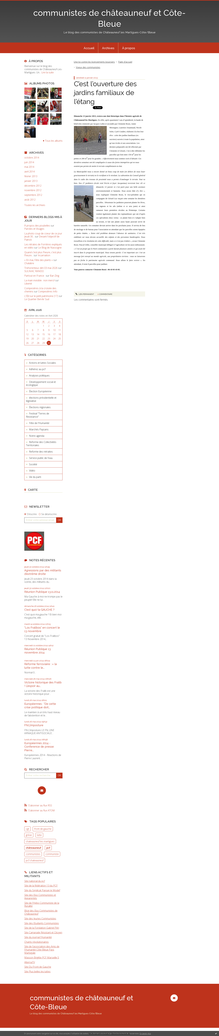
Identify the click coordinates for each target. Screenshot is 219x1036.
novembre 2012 (32, 190)
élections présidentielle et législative (41, 399)
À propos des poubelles (37, 225)
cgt (27, 828)
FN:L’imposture (33, 725)
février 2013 (30, 176)
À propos (128, 48)
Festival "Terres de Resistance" (37, 415)
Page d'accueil (125, 61)
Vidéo (32, 470)
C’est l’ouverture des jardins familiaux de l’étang (105, 93)
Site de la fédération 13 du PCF (41, 885)
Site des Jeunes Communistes (40, 918)
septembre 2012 (33, 195)
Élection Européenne (40, 391)
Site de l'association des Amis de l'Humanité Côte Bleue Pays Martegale (41, 949)
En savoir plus (145, 1033)
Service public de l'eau (41, 458)
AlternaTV (29, 962)
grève (29, 835)
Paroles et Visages (34, 228)
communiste (52, 854)
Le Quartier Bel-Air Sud (36, 299)
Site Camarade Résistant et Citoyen (43, 932)
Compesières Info (47, 291)
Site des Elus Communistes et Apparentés (40, 896)
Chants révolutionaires (36, 942)
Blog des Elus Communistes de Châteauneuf (40, 912)
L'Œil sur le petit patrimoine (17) (41, 296)
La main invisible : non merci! (39, 280)
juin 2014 (29, 162)
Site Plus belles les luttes (37, 971)
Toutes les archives (34, 205)
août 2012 (29, 199)
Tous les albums (54, 140)
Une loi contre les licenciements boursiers (94, 61)
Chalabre (29, 263)
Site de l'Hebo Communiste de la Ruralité (41, 904)
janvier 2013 (30, 181)
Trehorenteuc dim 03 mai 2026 (40, 268)
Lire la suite (47, 72)
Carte (33, 489)
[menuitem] (89, 48)
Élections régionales (40, 407)
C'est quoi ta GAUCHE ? (39, 609)
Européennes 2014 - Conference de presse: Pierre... (39, 747)
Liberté (28, 283)
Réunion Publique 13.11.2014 (42, 591)
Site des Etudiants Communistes (41, 923)
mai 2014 (29, 166)
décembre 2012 (32, 185)
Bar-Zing (54, 275)
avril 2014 (29, 171)
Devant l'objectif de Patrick (41, 238)
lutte (39, 835)
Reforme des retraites (41, 451)
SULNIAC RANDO (34, 271)
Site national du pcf (34, 881)
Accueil (89, 48)
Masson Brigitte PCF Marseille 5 (41, 957)
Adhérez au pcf (37, 369)
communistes (33, 854)
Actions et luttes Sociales (42, 362)
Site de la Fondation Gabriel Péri (41, 927)
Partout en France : (34, 275)
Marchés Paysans (39, 429)
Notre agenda (36, 435)
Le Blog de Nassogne (50, 247)
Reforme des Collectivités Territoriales (41, 443)
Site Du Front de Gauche (37, 966)
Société (33, 464)
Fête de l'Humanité (39, 423)
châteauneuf (33, 847)
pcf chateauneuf (34, 860)
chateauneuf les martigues (40, 841)
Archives (108, 48)
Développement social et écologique (41, 383)
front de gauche (42, 828)
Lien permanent (84, 294)
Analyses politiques (39, 375)
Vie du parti (35, 477)
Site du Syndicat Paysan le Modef (42, 890)
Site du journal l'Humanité (38, 937)
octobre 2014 (31, 157)
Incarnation (44, 255)
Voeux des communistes (88, 67)
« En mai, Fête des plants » (38, 260)
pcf (48, 847)
